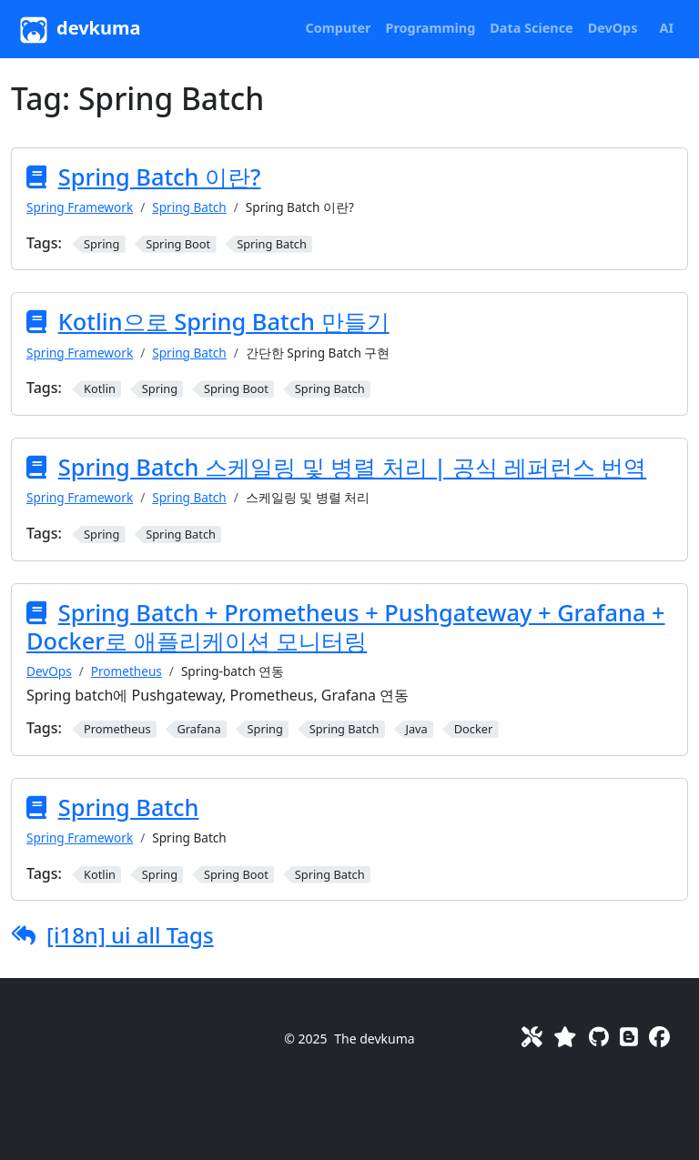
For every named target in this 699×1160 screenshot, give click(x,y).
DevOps (49, 671)
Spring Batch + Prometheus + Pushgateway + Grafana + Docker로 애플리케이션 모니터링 (345, 626)
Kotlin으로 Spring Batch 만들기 (224, 321)
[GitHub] (599, 1037)
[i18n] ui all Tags (130, 935)
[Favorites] (565, 1037)
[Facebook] (659, 1037)
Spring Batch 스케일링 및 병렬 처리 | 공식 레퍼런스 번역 (352, 466)
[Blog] (629, 1037)
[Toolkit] (532, 1037)
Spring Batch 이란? (159, 176)
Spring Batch (189, 207)
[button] (339, 28)
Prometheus (126, 671)
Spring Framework (79, 207)
